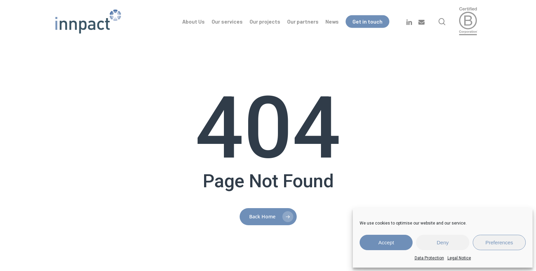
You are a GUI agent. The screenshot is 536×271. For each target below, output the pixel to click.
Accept (386, 242)
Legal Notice (459, 258)
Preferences (499, 242)
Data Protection (429, 258)
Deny (442, 242)
